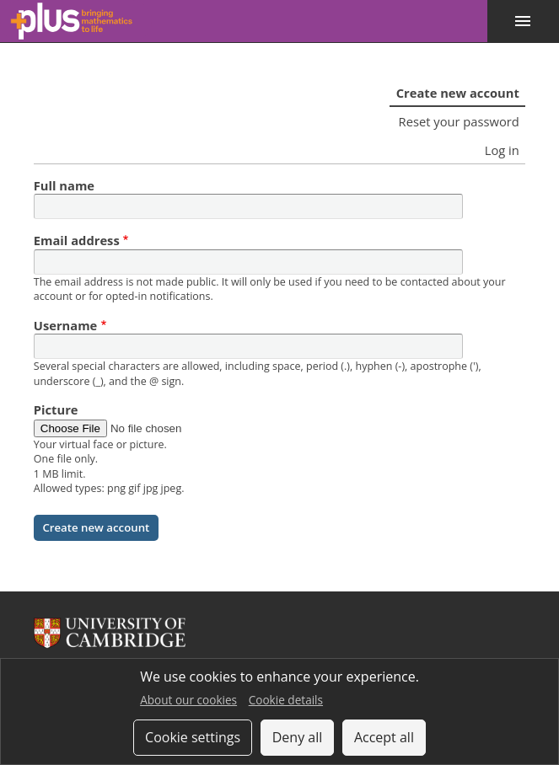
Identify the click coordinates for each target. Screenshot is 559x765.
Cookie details (286, 700)
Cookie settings (192, 737)
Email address (77, 240)
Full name (64, 185)
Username (66, 325)
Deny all (297, 737)
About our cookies (188, 700)
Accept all (384, 737)
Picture (56, 409)
